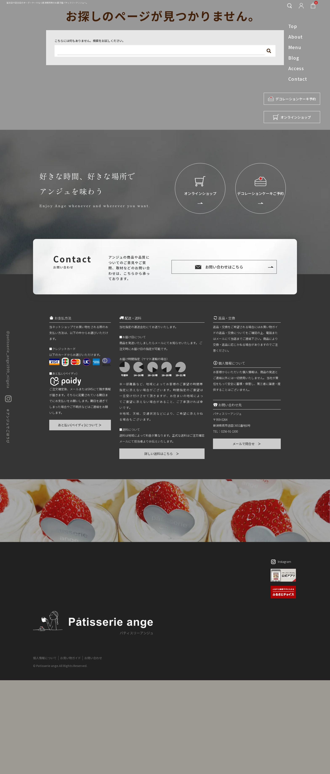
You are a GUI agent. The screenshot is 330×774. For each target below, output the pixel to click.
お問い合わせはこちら (224, 267)
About (295, 37)
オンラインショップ (292, 117)
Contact (297, 79)
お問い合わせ (93, 658)
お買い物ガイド (70, 658)
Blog (293, 58)
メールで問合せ (247, 443)
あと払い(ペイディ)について (80, 425)
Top (292, 26)
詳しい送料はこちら (162, 453)
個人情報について (45, 658)
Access (296, 68)
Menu (294, 47)
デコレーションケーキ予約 (292, 99)
